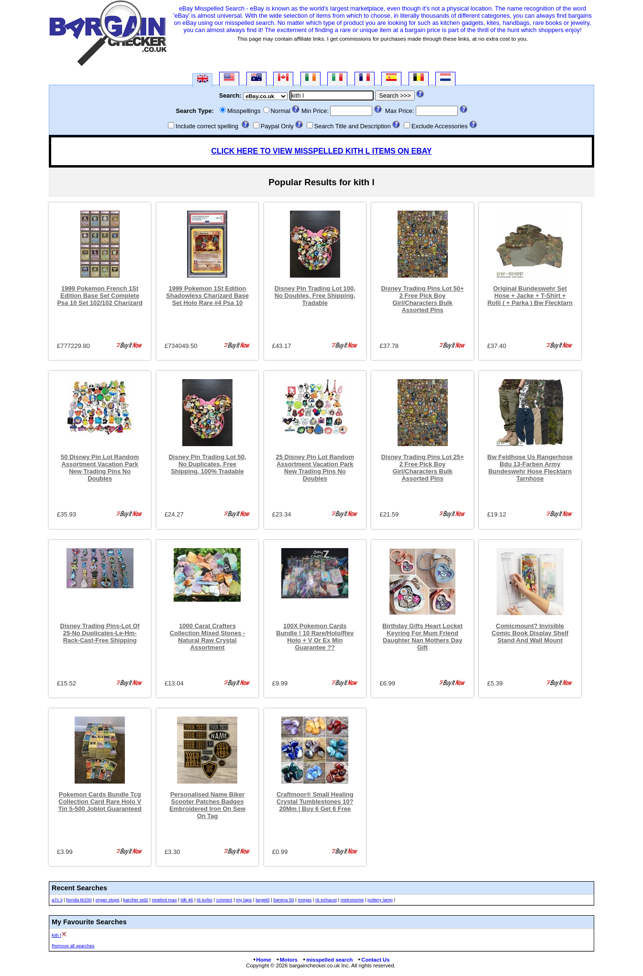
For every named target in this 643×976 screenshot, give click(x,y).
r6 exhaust (326, 899)
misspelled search (327, 960)
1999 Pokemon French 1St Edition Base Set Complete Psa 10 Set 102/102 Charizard (100, 295)
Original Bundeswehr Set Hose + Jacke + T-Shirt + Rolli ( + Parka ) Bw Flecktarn (530, 295)
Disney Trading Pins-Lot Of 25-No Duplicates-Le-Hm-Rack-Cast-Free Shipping (100, 633)
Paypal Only (277, 126)
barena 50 (283, 899)
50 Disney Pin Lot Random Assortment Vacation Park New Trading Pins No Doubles (100, 467)
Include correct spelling (207, 126)
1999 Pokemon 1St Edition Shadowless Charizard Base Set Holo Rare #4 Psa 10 (207, 295)
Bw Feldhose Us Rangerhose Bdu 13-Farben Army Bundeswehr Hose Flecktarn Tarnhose (530, 467)
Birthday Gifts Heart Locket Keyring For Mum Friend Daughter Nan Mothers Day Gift (422, 636)
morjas (304, 899)
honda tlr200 (78, 899)
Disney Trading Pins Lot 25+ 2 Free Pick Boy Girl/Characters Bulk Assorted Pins (422, 467)
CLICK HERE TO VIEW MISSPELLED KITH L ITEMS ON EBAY (321, 151)
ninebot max (164, 899)
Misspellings (244, 110)
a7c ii (57, 899)
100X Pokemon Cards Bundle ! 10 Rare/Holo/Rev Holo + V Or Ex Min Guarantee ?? (315, 636)
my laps (244, 899)
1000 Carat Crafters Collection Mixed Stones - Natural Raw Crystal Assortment (207, 636)
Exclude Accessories (439, 126)
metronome (352, 899)
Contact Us (373, 960)
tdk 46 (187, 899)
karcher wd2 (135, 899)
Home (261, 960)
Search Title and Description (352, 126)
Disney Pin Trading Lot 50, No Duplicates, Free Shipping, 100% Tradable (207, 464)
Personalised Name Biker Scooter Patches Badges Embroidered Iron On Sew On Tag (207, 805)
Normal (280, 110)
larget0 (262, 899)
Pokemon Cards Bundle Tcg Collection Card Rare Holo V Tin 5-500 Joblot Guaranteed (100, 801)
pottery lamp (380, 899)
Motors (287, 960)
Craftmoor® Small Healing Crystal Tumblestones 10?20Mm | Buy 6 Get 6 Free (315, 801)
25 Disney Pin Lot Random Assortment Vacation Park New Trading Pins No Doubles (315, 467)
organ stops (107, 899)
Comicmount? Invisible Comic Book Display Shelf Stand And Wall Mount (530, 633)
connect (224, 899)
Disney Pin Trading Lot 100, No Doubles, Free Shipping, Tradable (315, 295)
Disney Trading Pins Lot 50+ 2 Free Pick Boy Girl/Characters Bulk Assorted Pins (422, 299)
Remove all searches (73, 945)
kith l (56, 935)
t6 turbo (205, 899)
